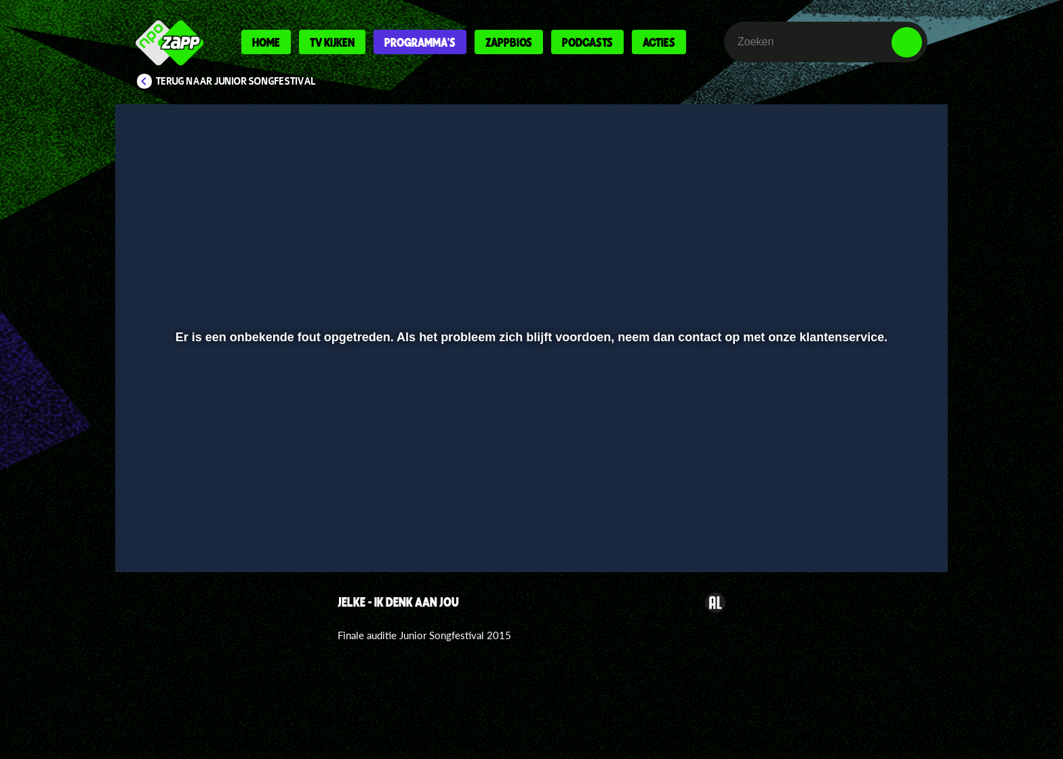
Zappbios (508, 42)
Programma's (420, 42)
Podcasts (587, 42)
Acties (659, 42)
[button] (170, 526)
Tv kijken (332, 42)
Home (266, 42)
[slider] (529, 498)
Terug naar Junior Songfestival (236, 81)
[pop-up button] (865, 526)
